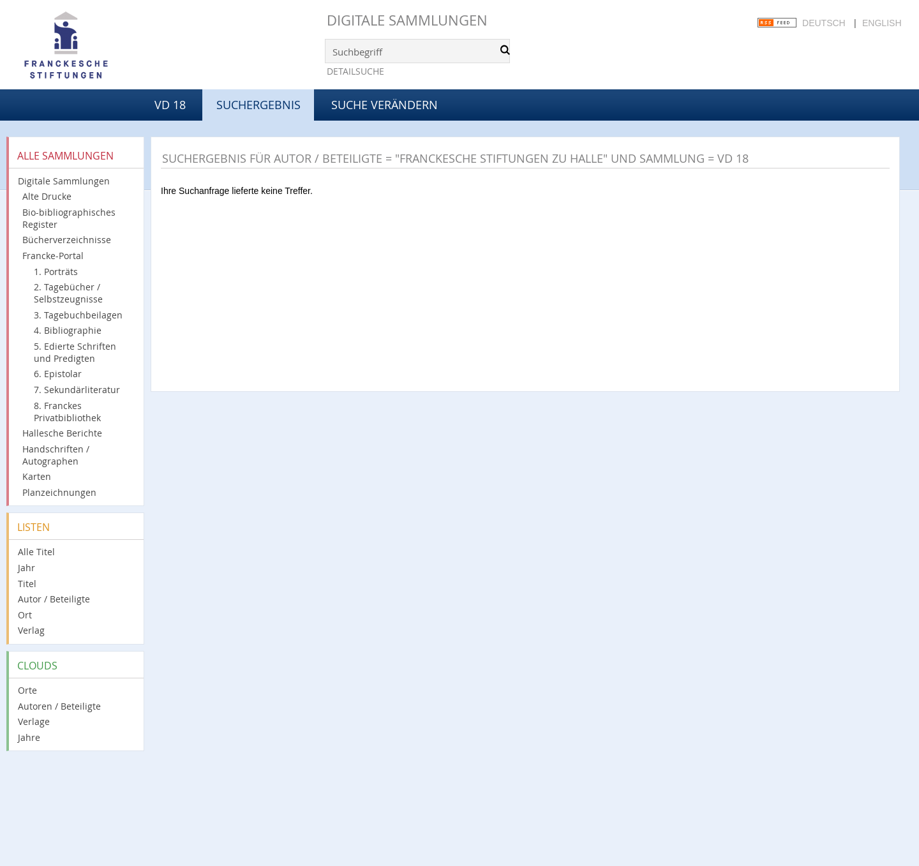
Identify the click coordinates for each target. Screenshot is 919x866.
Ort (25, 615)
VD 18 (170, 104)
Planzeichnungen (59, 492)
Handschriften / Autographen (55, 455)
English (881, 23)
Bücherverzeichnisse (66, 240)
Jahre (29, 737)
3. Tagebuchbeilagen (78, 315)
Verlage (34, 721)
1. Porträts (56, 271)
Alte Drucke (46, 196)
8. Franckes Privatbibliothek (67, 411)
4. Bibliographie (67, 330)
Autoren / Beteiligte (59, 706)
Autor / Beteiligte (54, 599)
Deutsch (824, 23)
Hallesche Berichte (62, 433)
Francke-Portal (53, 256)
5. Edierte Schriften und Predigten (75, 352)
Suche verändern (384, 104)
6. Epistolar (58, 374)
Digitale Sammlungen (407, 20)
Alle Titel (36, 552)
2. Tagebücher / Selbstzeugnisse (68, 293)
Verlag (31, 630)
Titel (27, 584)
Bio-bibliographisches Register (69, 218)
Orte (27, 690)
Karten (36, 476)
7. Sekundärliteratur (77, 390)
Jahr (26, 568)
